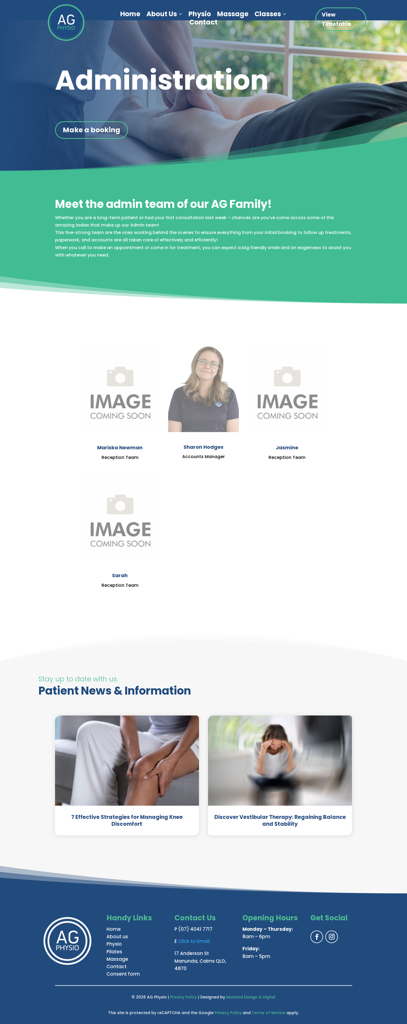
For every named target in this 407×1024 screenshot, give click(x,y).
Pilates (114, 951)
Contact (203, 23)
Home (130, 15)
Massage (232, 15)
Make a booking (91, 130)
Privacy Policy (183, 997)
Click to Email (194, 941)
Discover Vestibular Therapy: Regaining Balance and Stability (280, 820)
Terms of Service (268, 1012)
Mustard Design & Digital (250, 997)
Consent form (123, 974)
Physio (200, 15)
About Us (161, 15)
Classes (268, 15)
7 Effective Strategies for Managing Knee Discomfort (127, 820)
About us (117, 936)
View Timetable (336, 19)
